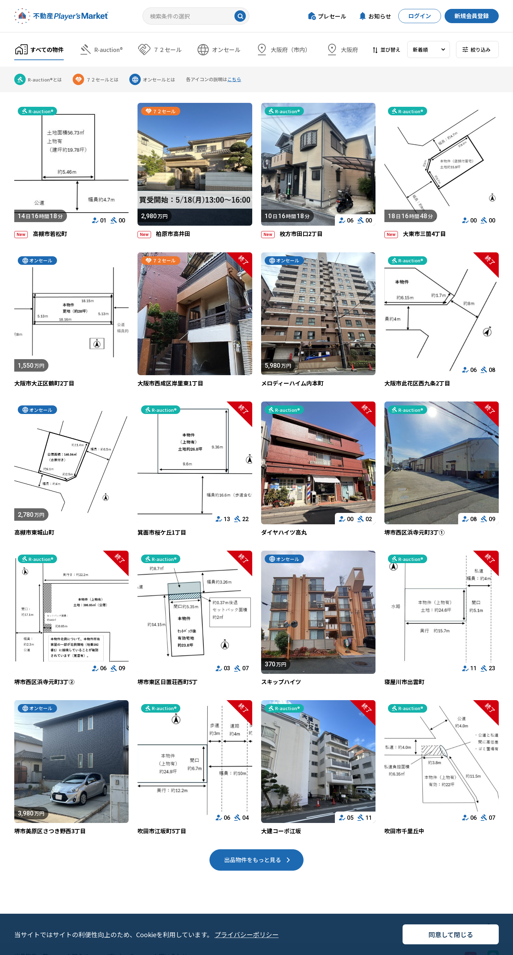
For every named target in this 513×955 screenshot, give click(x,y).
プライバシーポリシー (246, 934)
